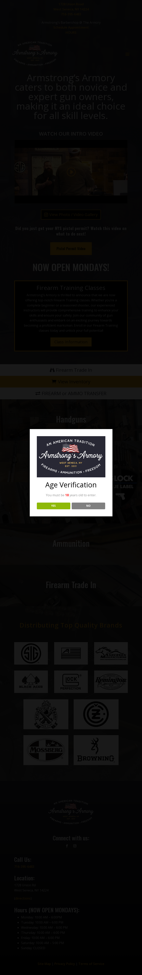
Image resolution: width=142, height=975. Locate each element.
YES (53, 506)
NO (88, 506)
